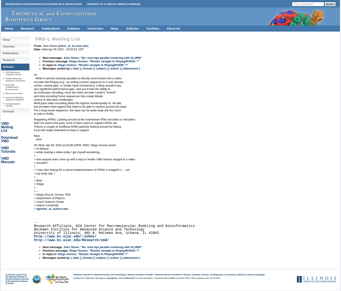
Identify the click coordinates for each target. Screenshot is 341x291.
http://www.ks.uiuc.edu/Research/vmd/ (71, 240)
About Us (173, 28)
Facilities (152, 28)
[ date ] (76, 68)
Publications (51, 28)
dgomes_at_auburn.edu (52, 208)
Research (27, 28)
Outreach (8, 111)
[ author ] (115, 68)
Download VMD (9, 139)
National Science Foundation (168, 275)
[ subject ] (101, 68)
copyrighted (111, 278)
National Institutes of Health (140, 275)
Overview (8, 46)
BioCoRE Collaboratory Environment (12, 87)
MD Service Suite (13, 93)
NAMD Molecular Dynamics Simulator (15, 79)
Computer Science (200, 275)
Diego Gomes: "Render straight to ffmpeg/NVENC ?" (104, 61)
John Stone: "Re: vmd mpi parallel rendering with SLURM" (102, 57)
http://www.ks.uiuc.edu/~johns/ (65, 236)
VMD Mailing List (7, 127)
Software (73, 28)
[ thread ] (87, 68)
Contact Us (79, 278)
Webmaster (130, 278)
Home (9, 28)
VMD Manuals (8, 160)
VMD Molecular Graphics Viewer (13, 73)
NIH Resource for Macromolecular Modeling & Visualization (43, 4)
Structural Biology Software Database (14, 98)
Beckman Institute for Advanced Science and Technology (99, 275)
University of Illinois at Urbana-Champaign (113, 4)
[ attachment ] (131, 68)
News (115, 28)
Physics (187, 275)
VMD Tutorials (8, 149)
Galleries (132, 28)
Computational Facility (12, 105)
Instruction (95, 28)
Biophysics (218, 275)
